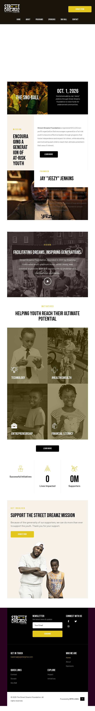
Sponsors (51, 19)
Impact (50, 679)
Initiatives (52, 683)
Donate (13, 683)
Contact (75, 19)
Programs (39, 19)
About (28, 19)
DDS (77, 704)
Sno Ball (64, 19)
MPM (71, 704)
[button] (79, 9)
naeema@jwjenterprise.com (22, 662)
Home (18, 19)
